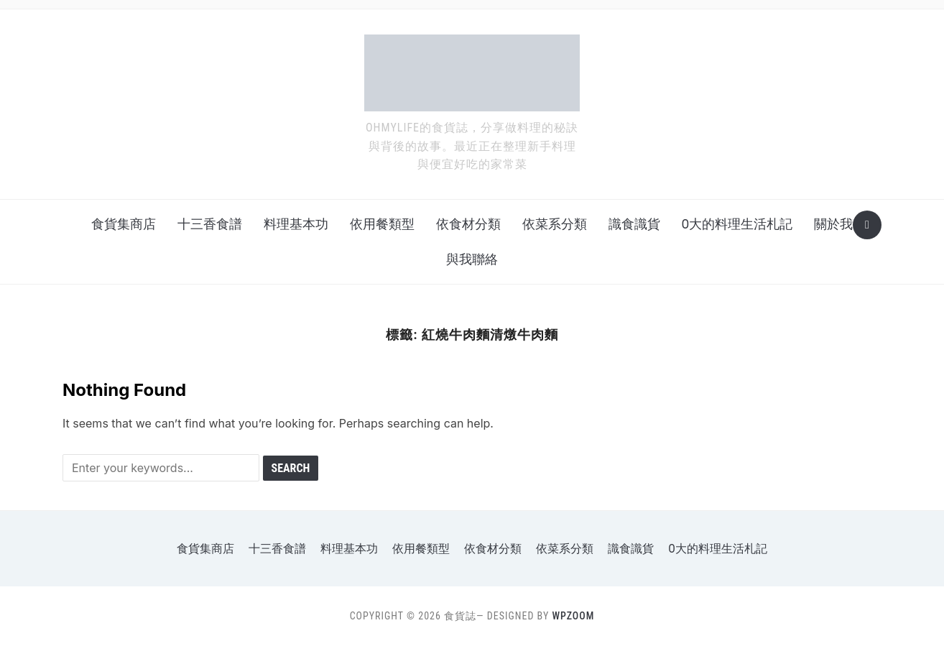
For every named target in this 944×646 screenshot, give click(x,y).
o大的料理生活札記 (737, 223)
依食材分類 (468, 223)
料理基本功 (296, 223)
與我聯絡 (472, 259)
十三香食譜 (209, 223)
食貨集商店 (123, 223)
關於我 (833, 223)
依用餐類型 (382, 223)
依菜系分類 (554, 223)
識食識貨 (634, 223)
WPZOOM (573, 616)
